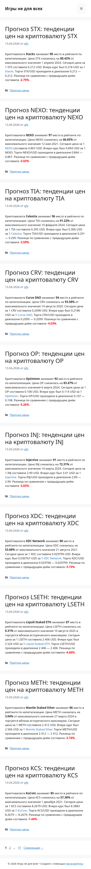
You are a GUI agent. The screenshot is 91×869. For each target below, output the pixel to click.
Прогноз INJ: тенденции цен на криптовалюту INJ (44, 438)
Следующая (33, 848)
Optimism (11, 396)
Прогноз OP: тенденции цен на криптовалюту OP (44, 357)
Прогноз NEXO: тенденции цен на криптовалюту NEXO (44, 113)
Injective (10, 477)
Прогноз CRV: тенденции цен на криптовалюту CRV (41, 275)
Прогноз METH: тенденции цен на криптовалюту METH (44, 686)
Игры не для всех (23, 8)
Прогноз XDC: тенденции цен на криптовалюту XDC (42, 519)
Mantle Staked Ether (39, 729)
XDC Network (52, 558)
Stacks (9, 71)
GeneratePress (74, 863)
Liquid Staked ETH (38, 644)
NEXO (9, 148)
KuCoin (22, 810)
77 (20, 848)
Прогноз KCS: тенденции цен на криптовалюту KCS (41, 771)
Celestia (16, 233)
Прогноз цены (19, 90)
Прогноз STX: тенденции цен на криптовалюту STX (41, 32)
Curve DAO (25, 315)
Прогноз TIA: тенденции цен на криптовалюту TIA (45, 194)
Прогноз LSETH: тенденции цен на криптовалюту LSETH (45, 600)
